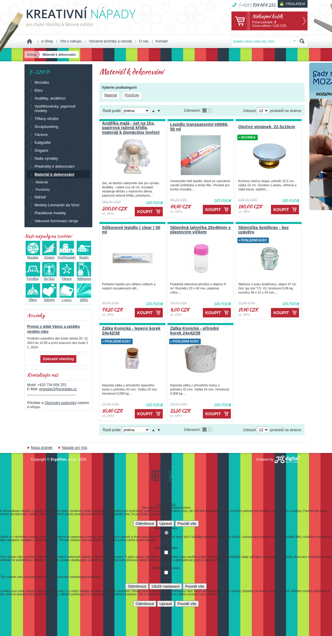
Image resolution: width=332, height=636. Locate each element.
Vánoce (38, 134)
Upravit (166, 523)
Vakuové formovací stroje (53, 220)
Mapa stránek (41, 448)
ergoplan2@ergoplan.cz (58, 389)
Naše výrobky (43, 158)
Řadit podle (112, 111)
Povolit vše (186, 523)
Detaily (166, 501)
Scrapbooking (43, 126)
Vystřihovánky (66, 256)
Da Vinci (49, 277)
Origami (38, 150)
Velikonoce (84, 277)
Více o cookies (165, 504)
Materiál (110, 95)
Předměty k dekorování (52, 166)
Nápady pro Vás (74, 448)
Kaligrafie (40, 142)
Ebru (36, 90)
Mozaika (39, 82)
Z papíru (67, 298)
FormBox (33, 277)
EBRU (84, 298)
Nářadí (37, 197)
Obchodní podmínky (60, 403)
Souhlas (166, 498)
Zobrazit (249, 111)
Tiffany (33, 298)
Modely (84, 256)
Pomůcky (132, 95)
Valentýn (49, 298)
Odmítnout (145, 523)
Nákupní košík (267, 16)
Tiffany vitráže (43, 118)
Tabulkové (210, 110)
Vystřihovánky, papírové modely (52, 108)
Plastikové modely (47, 212)
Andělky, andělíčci (47, 98)
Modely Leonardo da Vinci (54, 204)
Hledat (302, 41)
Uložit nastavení (166, 586)
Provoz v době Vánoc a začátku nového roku (53, 329)
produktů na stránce (285, 111)
